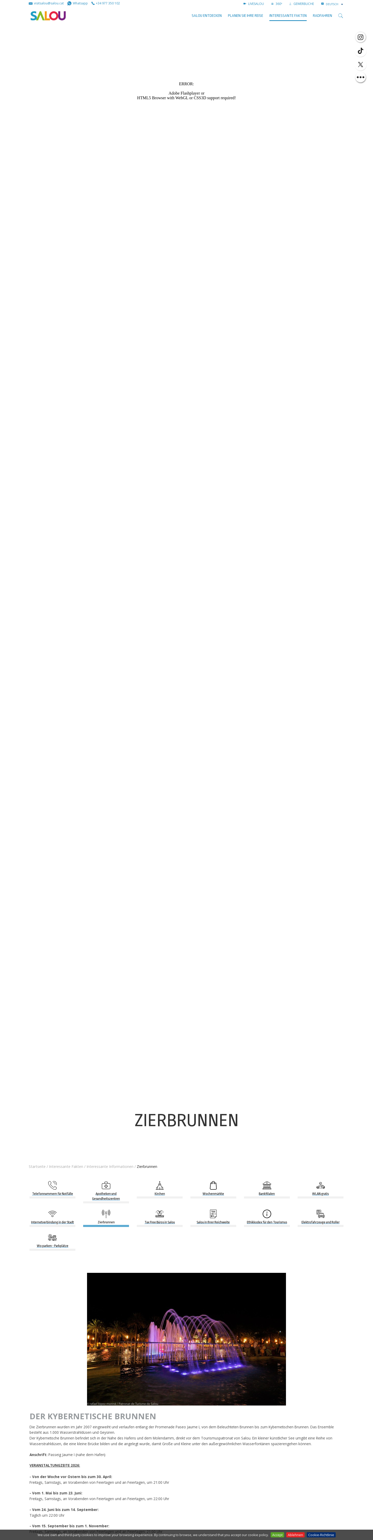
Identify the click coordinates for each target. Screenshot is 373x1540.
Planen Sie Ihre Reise (245, 15)
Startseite (37, 1166)
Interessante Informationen (110, 1166)
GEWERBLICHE (301, 4)
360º (276, 4)
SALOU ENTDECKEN (207, 15)
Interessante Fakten (288, 15)
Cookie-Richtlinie (321, 1534)
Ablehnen (295, 1534)
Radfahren (322, 15)
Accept (277, 1534)
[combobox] (335, 4)
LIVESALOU (253, 4)
